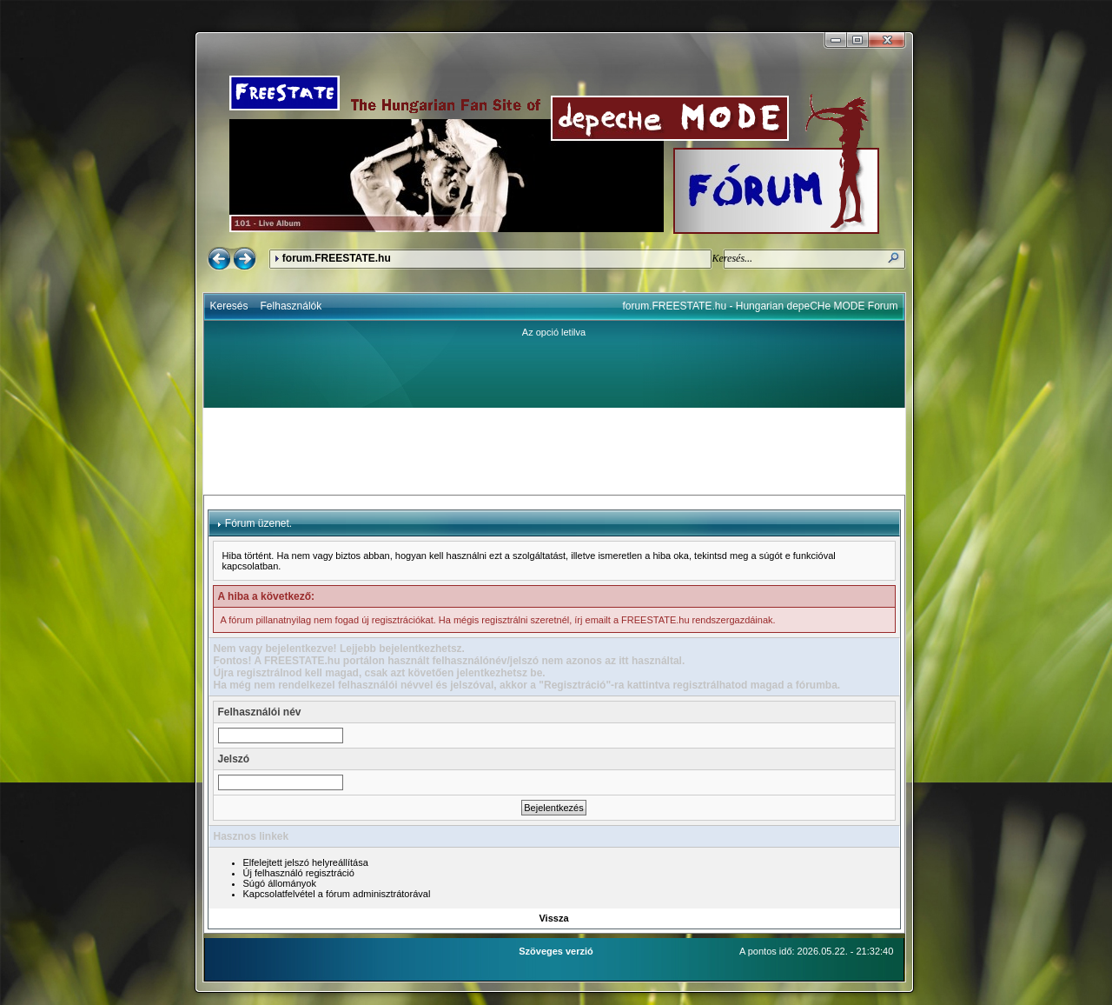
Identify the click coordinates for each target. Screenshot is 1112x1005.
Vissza (553, 918)
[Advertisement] (554, 451)
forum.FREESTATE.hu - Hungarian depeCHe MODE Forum (760, 306)
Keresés (229, 306)
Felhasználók (291, 306)
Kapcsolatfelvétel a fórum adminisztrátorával (337, 894)
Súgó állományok (279, 883)
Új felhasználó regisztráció (298, 873)
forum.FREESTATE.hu (336, 258)
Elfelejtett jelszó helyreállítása (305, 862)
